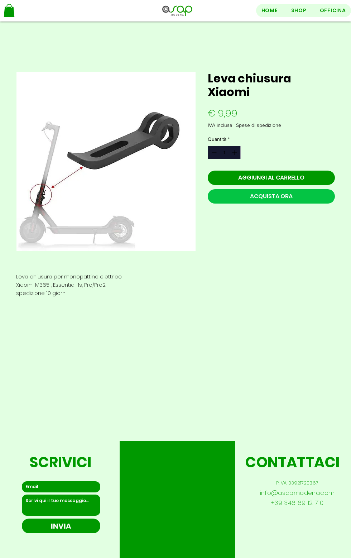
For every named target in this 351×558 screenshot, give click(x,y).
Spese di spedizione (258, 125)
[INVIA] (61, 526)
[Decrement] (213, 152)
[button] (9, 10)
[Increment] (235, 152)
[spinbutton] (224, 152)
